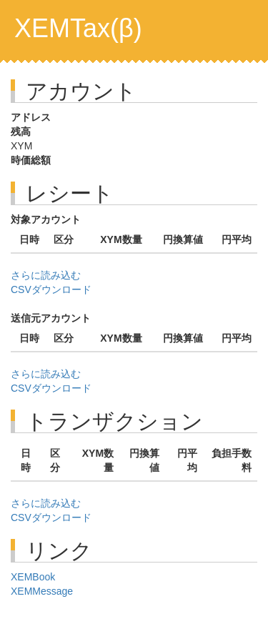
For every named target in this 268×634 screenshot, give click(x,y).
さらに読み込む (46, 275)
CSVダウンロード (51, 289)
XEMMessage (42, 591)
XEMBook (33, 577)
